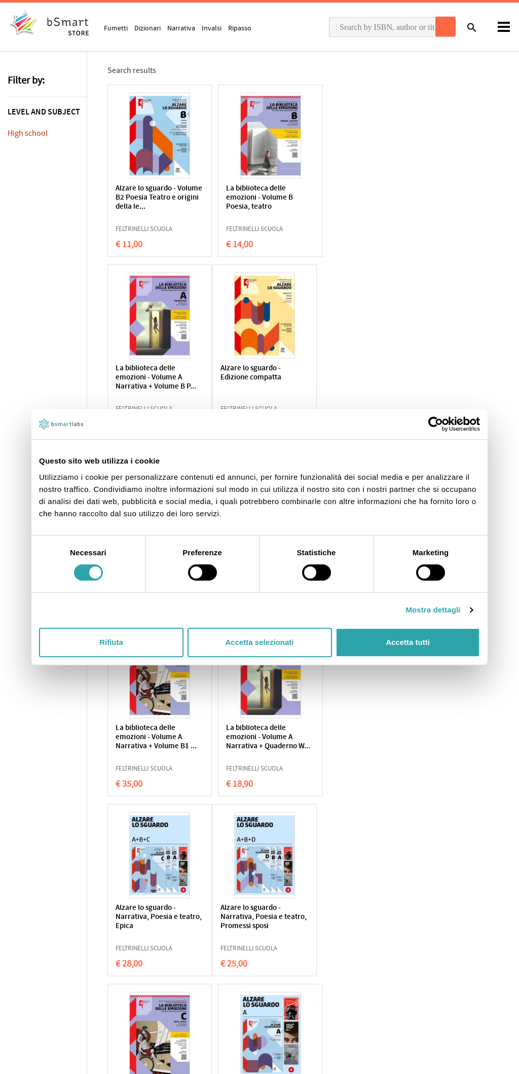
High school (28, 133)
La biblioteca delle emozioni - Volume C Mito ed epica (262, 737)
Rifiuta (111, 642)
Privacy (18, 939)
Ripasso (239, 27)
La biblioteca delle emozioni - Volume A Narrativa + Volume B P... (367, 198)
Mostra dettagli (432, 609)
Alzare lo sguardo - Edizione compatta (146, 373)
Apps (274, 924)
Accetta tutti (408, 642)
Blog (274, 986)
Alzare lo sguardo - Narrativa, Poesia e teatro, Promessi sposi (152, 737)
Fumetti (116, 27)
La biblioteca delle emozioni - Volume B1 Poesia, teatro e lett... (256, 378)
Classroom (283, 939)
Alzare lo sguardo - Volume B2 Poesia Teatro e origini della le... (156, 198)
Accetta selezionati (259, 642)
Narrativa (181, 27)
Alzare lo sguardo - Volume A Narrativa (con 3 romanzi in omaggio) (366, 737)
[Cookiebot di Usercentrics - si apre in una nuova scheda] (435, 424)
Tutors (277, 955)
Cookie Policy (51, 939)
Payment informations (430, 956)
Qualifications (135, 939)
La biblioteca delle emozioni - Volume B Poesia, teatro (254, 198)
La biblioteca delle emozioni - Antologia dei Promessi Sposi (366, 378)
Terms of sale (93, 939)
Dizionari (147, 27)
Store (275, 971)
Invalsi (211, 27)
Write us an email (423, 934)
